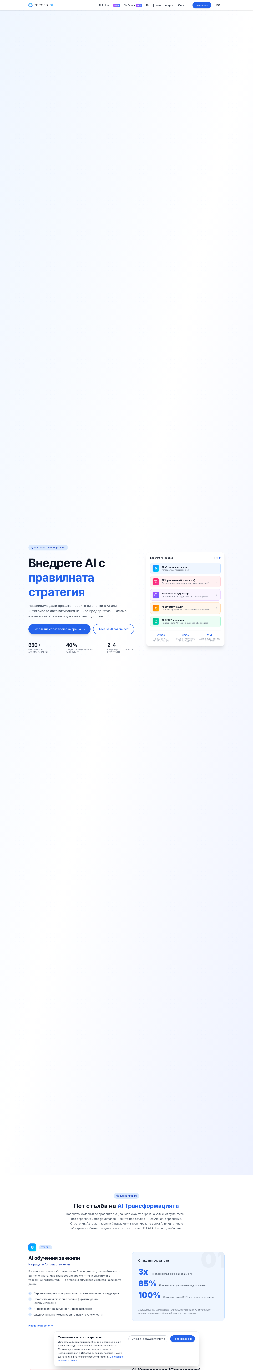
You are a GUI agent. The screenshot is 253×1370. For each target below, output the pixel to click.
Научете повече (41, 1325)
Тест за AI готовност (114, 629)
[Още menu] (183, 5)
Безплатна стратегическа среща (59, 629)
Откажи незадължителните (148, 1338)
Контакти (202, 5)
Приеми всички (182, 1338)
